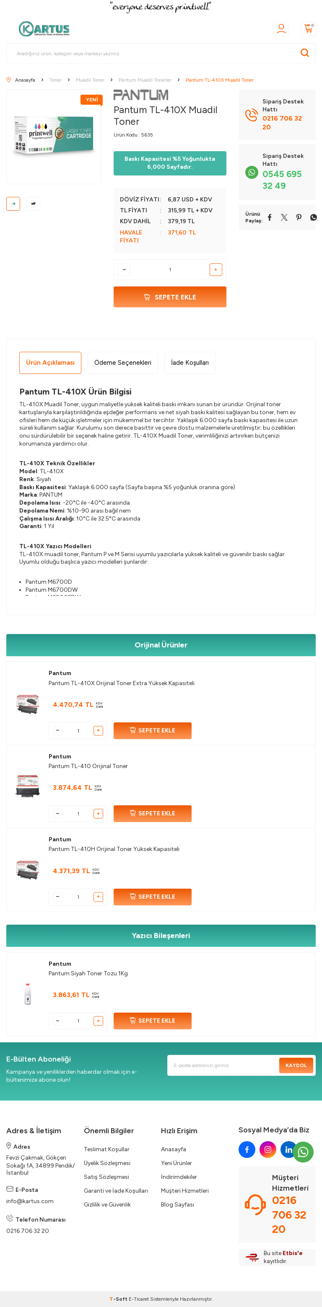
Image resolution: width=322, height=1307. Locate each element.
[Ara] (305, 53)
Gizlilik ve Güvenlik (107, 1204)
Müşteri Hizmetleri (185, 1190)
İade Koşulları (190, 362)
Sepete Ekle (170, 297)
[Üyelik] (281, 29)
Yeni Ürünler (176, 1163)
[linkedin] (288, 1149)
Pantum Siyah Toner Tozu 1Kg (88, 973)
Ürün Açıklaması (50, 362)
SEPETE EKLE (152, 731)
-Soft (119, 1299)
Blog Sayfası (177, 1204)
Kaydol (296, 1065)
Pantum (60, 673)
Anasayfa (173, 1149)
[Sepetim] (308, 29)
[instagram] (268, 1149)
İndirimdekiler (179, 1177)
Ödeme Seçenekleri (122, 362)
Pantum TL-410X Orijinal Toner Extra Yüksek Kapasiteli (122, 683)
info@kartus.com (30, 1201)
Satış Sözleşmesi (106, 1177)
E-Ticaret (139, 1299)
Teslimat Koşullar (107, 1149)
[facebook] (247, 1149)
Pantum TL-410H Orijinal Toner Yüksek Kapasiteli (114, 849)
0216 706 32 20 (27, 1231)
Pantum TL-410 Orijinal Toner (88, 766)
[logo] (46, 29)
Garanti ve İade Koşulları (116, 1190)
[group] (54, 137)
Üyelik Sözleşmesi (107, 1163)
